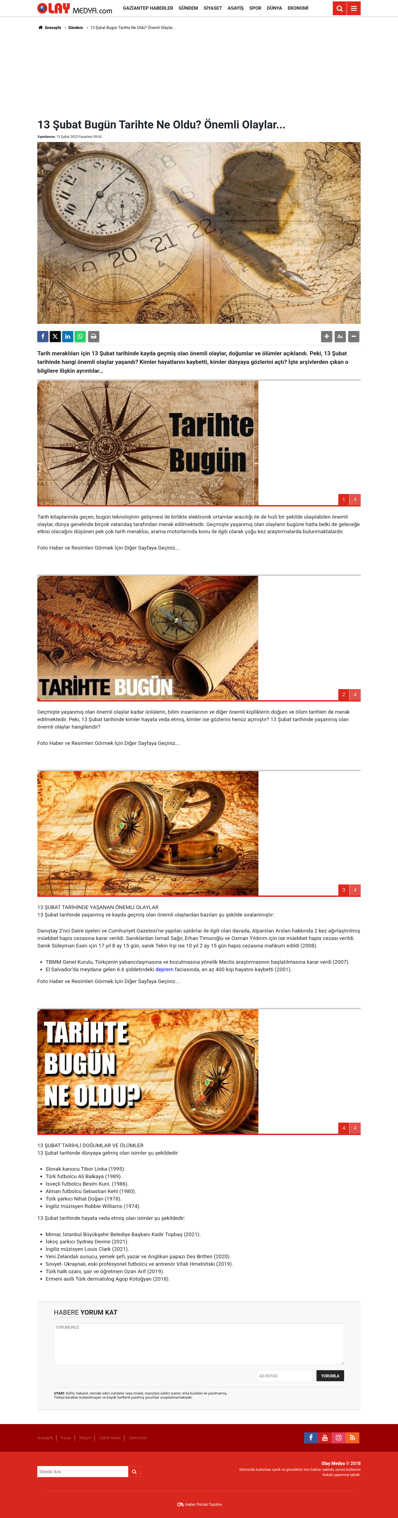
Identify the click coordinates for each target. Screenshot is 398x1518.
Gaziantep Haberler (148, 8)
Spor (255, 8)
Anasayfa (49, 27)
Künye (66, 1438)
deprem (165, 969)
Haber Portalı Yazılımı (203, 1504)
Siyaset (213, 8)
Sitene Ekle (138, 1438)
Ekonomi (298, 8)
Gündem (188, 8)
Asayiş (236, 8)
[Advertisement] (199, 73)
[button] (326, 336)
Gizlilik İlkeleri (110, 1438)
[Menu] (354, 8)
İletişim (85, 1438)
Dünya (274, 8)
